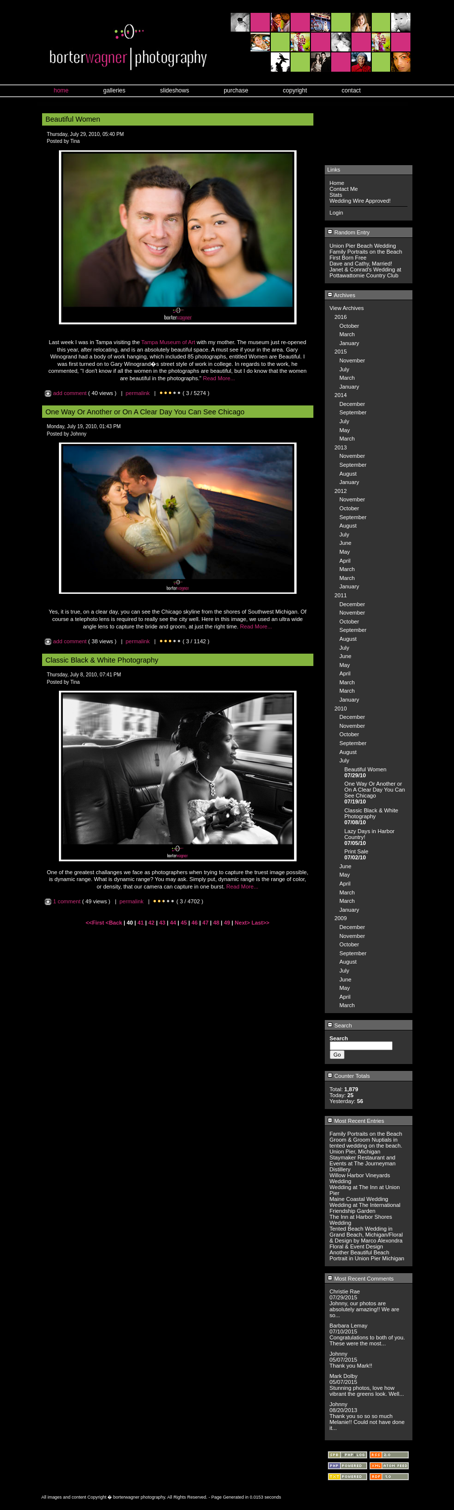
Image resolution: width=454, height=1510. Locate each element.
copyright (295, 90)
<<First (95, 923)
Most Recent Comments (360, 1279)
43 (162, 923)
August (348, 474)
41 (141, 923)
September (353, 412)
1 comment (63, 901)
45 (184, 923)
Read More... (219, 378)
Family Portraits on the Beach (366, 252)
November (352, 360)
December (352, 404)
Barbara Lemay (349, 1326)
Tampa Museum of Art (168, 342)
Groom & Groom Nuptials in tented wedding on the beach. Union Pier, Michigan (366, 1146)
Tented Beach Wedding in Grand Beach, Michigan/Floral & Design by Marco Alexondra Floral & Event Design (366, 1237)
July (345, 369)
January (349, 343)
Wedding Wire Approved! (360, 201)
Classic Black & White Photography (372, 813)
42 (151, 923)
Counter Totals (348, 1076)
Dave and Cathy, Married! (361, 263)
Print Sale (357, 851)
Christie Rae (345, 1291)
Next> (243, 923)
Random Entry (348, 232)
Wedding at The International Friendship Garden (365, 1208)
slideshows (174, 90)
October (349, 326)
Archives (341, 295)
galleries (114, 90)
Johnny (339, 1354)
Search (339, 1025)
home (61, 90)
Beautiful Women (366, 769)
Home (337, 183)
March (347, 334)
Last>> (260, 923)
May (345, 430)
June (346, 543)
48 (216, 923)
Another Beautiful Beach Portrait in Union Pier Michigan (367, 1255)
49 (227, 923)
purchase (236, 90)
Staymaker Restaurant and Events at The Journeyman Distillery (363, 1163)
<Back (114, 923)
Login (336, 213)
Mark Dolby (344, 1376)
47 (205, 923)
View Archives (347, 308)
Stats (336, 195)
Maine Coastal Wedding (359, 1199)
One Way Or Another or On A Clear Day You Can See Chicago (375, 790)
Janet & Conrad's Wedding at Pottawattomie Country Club (366, 272)
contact (351, 90)
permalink (138, 393)
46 (195, 923)
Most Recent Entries (355, 1121)
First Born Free (348, 258)
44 (173, 923)
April (345, 561)
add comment (66, 393)
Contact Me (344, 189)
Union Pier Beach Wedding (363, 246)
